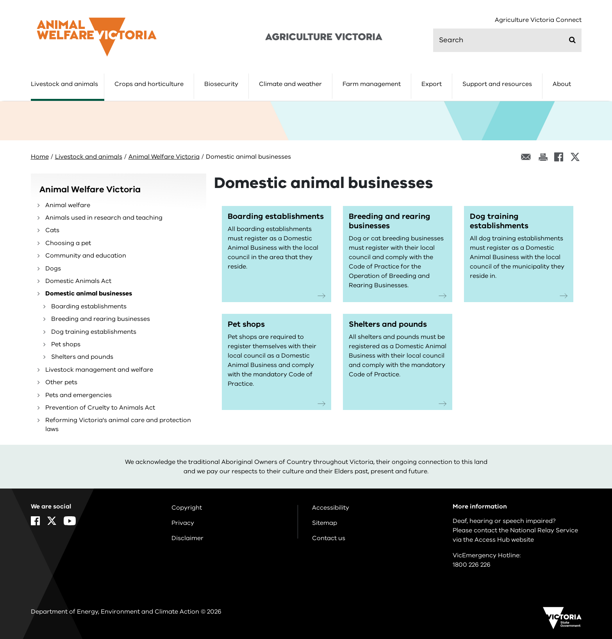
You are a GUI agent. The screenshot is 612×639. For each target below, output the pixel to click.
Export (431, 84)
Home (40, 156)
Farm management (372, 84)
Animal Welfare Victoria (164, 156)
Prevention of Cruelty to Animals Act (100, 407)
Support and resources (497, 84)
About (562, 84)
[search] (507, 40)
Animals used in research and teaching (103, 217)
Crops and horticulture (149, 84)
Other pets (61, 382)
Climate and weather (290, 84)
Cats (52, 230)
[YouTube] (70, 520)
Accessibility (330, 507)
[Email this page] (526, 157)
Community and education (85, 255)
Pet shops (65, 344)
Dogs (53, 268)
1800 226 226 (472, 564)
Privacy (182, 523)
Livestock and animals (64, 84)
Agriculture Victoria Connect (538, 20)
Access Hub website (504, 539)
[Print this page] (542, 157)
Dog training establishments (93, 332)
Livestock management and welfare (99, 369)
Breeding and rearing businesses (100, 319)
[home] (97, 36)
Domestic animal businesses (88, 293)
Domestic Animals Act (78, 281)
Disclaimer (187, 538)
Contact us (328, 538)
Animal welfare (67, 205)
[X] (575, 156)
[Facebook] (558, 156)
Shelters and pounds (82, 357)
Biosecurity (221, 84)
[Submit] (572, 39)
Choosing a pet (68, 243)
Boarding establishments (89, 306)
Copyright (186, 507)
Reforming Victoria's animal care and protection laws (118, 424)
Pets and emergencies (78, 395)
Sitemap (324, 523)
